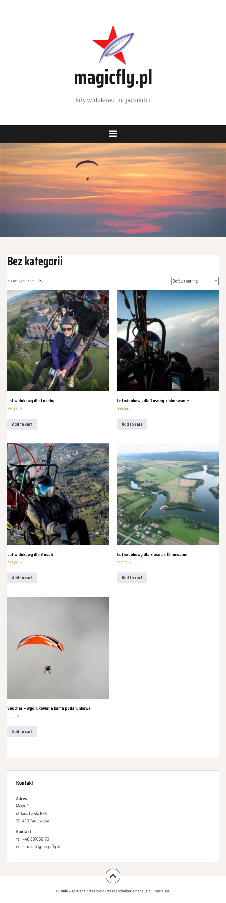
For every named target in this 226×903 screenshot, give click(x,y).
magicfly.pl (113, 76)
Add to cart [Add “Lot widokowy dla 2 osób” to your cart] (22, 577)
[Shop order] (195, 281)
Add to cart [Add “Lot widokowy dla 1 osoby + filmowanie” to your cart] (132, 424)
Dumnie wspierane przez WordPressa (85, 891)
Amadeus (140, 891)
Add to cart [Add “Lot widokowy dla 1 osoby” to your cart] (22, 424)
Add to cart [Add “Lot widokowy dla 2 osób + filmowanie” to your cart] (132, 577)
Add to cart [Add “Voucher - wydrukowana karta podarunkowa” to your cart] (22, 731)
